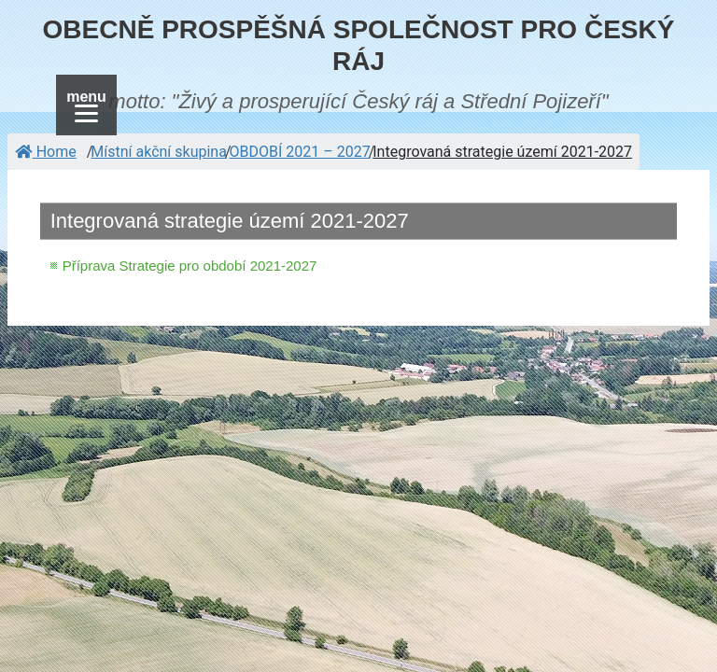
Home (46, 152)
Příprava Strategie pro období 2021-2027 (190, 265)
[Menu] (86, 105)
